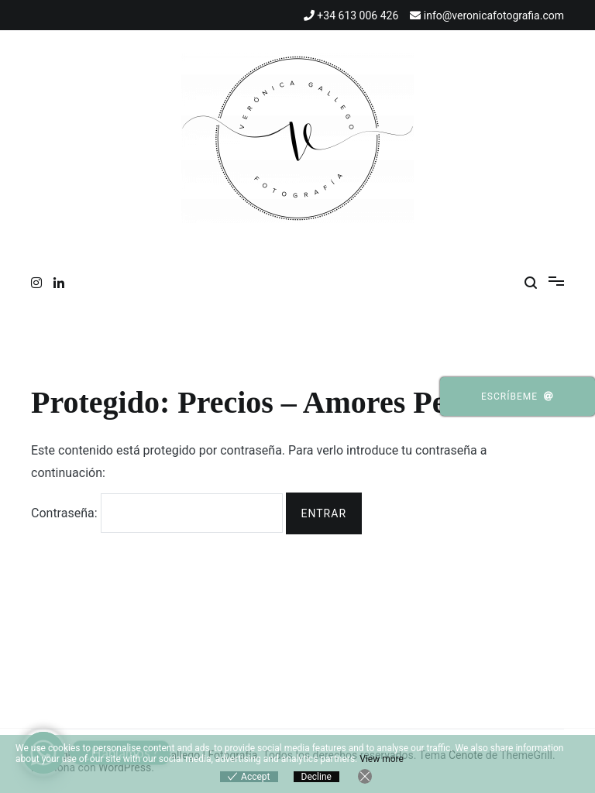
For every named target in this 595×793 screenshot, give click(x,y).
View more (381, 759)
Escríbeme (517, 396)
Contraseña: (157, 513)
